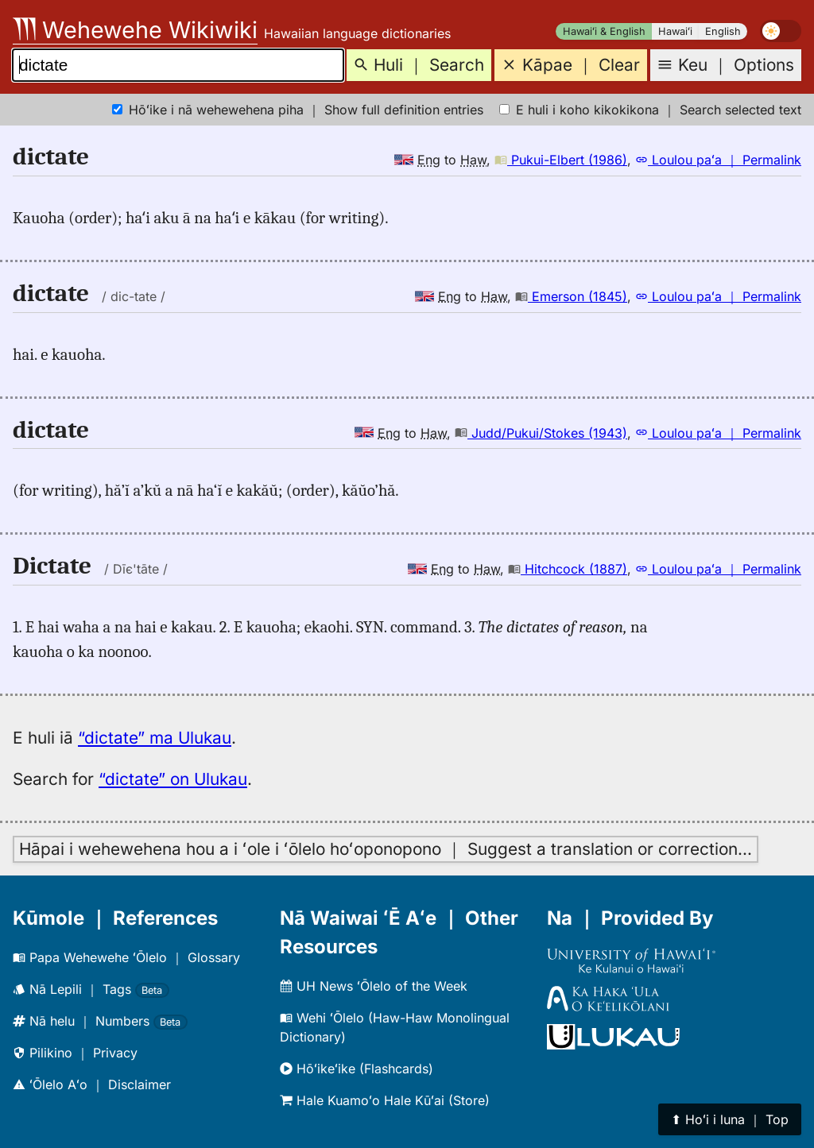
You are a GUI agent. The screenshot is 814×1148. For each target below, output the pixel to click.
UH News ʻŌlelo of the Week (373, 986)
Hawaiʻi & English (604, 31)
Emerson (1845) (571, 296)
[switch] (780, 31)
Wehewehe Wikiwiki (135, 30)
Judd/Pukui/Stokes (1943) (541, 433)
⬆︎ (730, 1119)
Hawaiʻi (675, 31)
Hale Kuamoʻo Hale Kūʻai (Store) (385, 1100)
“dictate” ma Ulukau (154, 738)
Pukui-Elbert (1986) (560, 160)
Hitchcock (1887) (567, 569)
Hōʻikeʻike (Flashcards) (356, 1068)
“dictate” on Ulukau (173, 779)
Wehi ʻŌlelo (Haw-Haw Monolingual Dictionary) (395, 1027)
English (723, 31)
